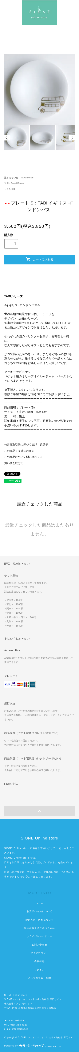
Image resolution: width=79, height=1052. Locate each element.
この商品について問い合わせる (23, 457)
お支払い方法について (39, 911)
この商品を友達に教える (19, 450)
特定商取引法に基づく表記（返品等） (27, 444)
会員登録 (39, 961)
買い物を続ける (13, 463)
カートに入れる (39, 259)
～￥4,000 (9, 189)
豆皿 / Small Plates (14, 183)
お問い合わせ (39, 944)
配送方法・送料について (39, 920)
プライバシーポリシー (39, 936)
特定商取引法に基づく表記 (39, 928)
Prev (7, 137)
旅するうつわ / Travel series (18, 177)
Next (72, 137)
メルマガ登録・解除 (39, 978)
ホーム (39, 903)
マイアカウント (39, 953)
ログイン (39, 969)
